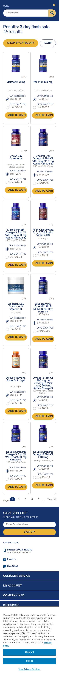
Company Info (13, 595)
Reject (29, 661)
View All (51, 499)
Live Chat (12, 566)
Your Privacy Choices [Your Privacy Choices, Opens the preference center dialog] (30, 670)
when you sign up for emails (20, 515)
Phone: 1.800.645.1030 (19, 550)
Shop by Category (20, 43)
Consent (29, 652)
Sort (47, 43)
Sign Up (29, 531)
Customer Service (16, 576)
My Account (12, 586)
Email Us (11, 559)
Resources (11, 605)
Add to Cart (17, 115)
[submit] (52, 13)
